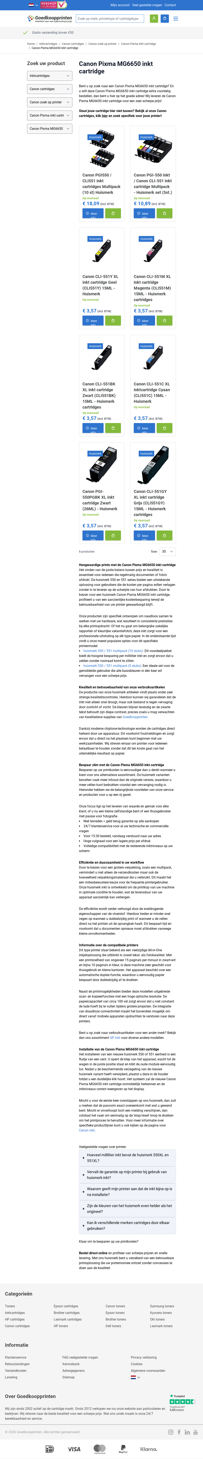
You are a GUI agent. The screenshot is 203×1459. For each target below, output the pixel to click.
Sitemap (68, 1377)
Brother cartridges (67, 1313)
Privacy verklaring (144, 1357)
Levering (11, 1377)
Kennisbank (71, 1364)
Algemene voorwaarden (148, 1371)
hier (105, 116)
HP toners (61, 1326)
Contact (170, 5)
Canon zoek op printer (102, 43)
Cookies (136, 1364)
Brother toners (116, 1319)
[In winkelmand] (113, 213)
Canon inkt (87, 1130)
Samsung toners (162, 1306)
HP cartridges (15, 1319)
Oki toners (157, 1319)
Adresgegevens (73, 1371)
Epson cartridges (66, 1306)
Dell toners (113, 1326)
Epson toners (115, 1313)
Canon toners (115, 1306)
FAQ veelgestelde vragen (80, 1357)
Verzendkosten (15, 1371)
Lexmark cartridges (68, 1319)
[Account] (154, 18)
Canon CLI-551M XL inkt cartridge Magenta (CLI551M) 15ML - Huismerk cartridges (152, 288)
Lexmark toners (161, 1326)
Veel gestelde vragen (147, 5)
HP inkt (115, 1038)
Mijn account (120, 5)
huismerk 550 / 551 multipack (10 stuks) (113, 651)
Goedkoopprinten (135, 717)
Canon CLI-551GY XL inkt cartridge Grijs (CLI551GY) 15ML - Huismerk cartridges (150, 503)
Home (31, 43)
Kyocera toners (161, 1313)
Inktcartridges (48, 43)
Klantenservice (15, 1357)
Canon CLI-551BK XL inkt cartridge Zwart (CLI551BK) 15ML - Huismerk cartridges (99, 395)
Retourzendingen (17, 1364)
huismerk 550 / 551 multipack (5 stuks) (112, 666)
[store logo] (50, 18)
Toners (10, 1306)
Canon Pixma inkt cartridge (138, 43)
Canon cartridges (73, 43)
